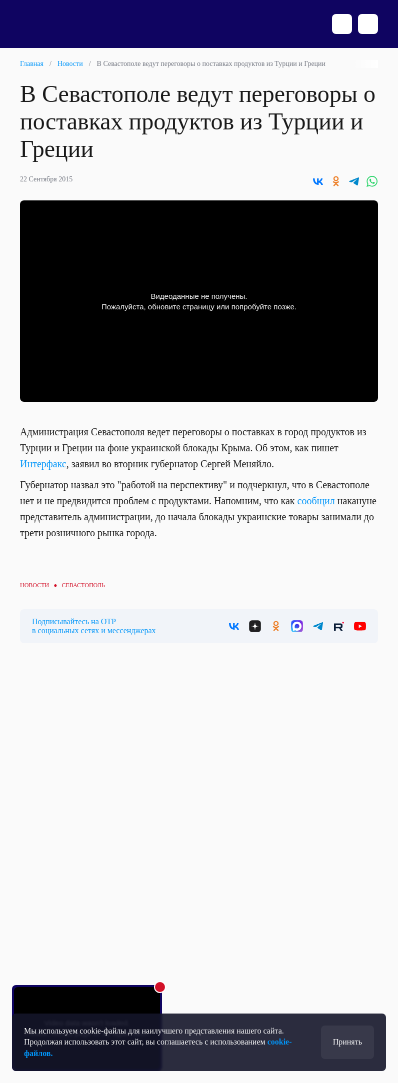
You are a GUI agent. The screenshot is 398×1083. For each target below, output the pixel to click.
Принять (347, 1042)
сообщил (316, 500)
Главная (32, 63)
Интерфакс (43, 463)
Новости (70, 63)
